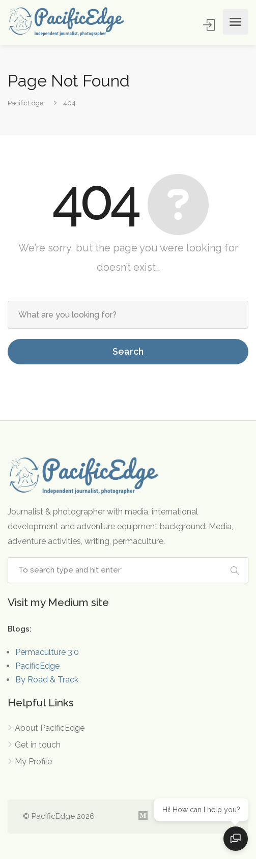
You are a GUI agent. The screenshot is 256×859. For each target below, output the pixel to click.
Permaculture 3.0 (47, 652)
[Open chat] (235, 838)
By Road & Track (46, 679)
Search (128, 351)
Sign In (210, 25)
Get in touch (38, 745)
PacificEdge (37, 666)
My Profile (33, 761)
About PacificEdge (49, 728)
